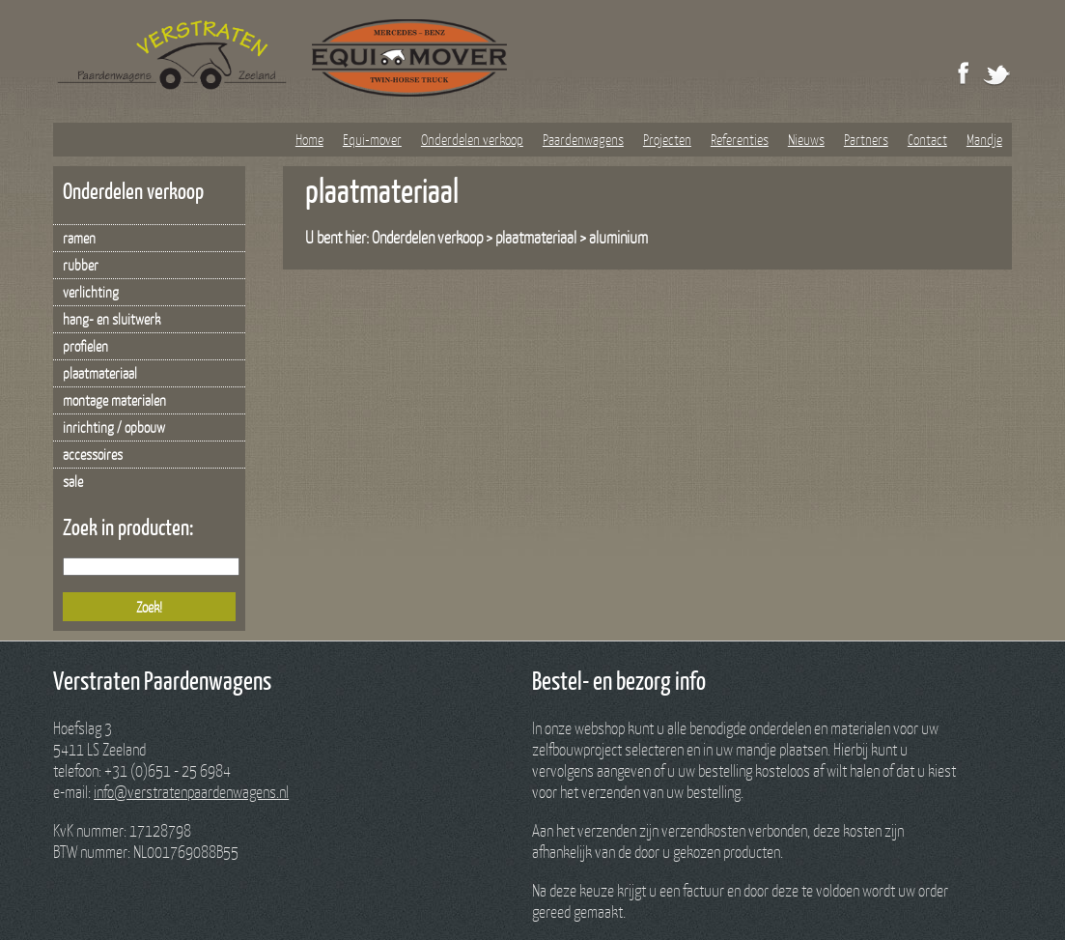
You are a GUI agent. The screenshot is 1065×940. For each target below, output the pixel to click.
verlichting (91, 291)
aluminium (618, 237)
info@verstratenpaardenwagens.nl (191, 792)
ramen (79, 237)
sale (73, 481)
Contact (927, 139)
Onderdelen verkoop (472, 139)
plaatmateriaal (100, 373)
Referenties (740, 139)
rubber (80, 264)
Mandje (984, 139)
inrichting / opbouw (114, 427)
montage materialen (114, 400)
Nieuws (806, 139)
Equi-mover (372, 139)
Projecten (667, 139)
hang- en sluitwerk (111, 319)
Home (309, 139)
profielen (85, 346)
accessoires (93, 454)
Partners (866, 139)
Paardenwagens (583, 139)
